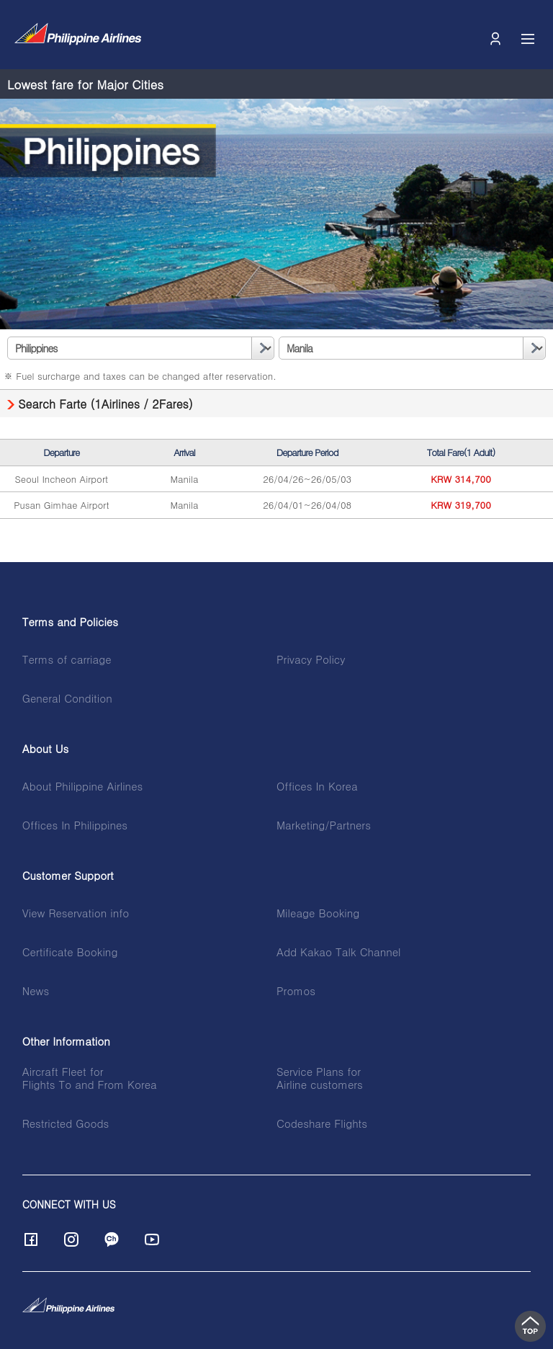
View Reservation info (76, 913)
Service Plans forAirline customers (319, 1078)
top (530, 1326)
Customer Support (68, 875)
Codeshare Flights (321, 1123)
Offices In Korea (317, 786)
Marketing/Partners (323, 825)
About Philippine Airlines (82, 786)
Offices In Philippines (74, 825)
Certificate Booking (70, 951)
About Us (45, 748)
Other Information (66, 1041)
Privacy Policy (310, 659)
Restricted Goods (65, 1123)
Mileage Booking (317, 913)
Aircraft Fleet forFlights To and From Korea (89, 1078)
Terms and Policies (70, 621)
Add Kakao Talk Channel (338, 951)
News (35, 990)
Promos (295, 990)
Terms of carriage (67, 659)
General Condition (67, 698)
